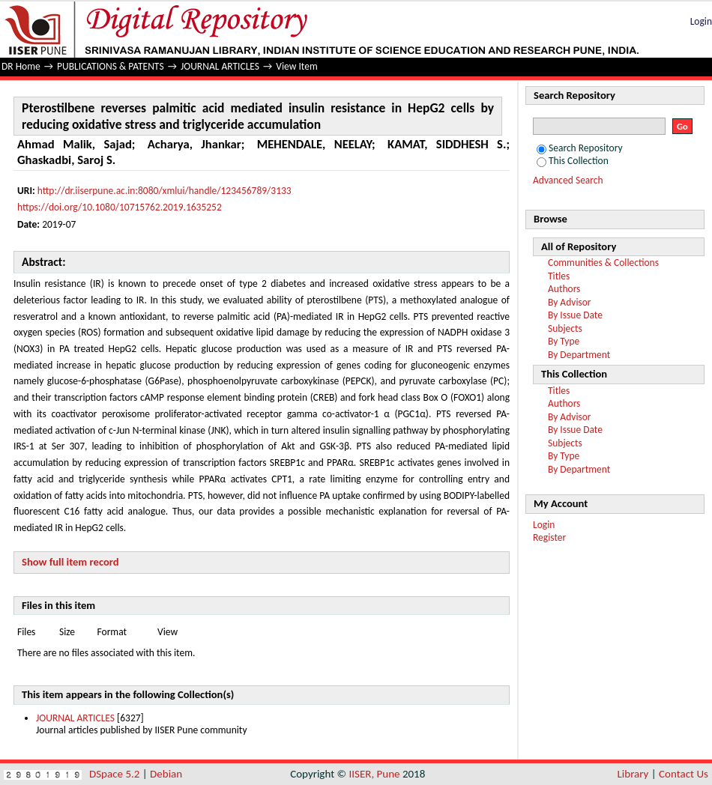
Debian (166, 774)
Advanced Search (568, 180)
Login (701, 21)
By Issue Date (575, 315)
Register (549, 537)
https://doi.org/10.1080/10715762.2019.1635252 (119, 207)
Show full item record (70, 562)
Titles (559, 276)
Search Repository (580, 148)
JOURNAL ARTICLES (220, 66)
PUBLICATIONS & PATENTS (110, 66)
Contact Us (683, 774)
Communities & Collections (603, 262)
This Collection (573, 160)
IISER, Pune (374, 774)
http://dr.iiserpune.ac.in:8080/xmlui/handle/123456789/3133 (164, 190)
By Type (563, 341)
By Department (579, 354)
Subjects (565, 328)
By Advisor (569, 302)
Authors (564, 288)
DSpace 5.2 (115, 774)
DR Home (20, 66)
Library (633, 774)
